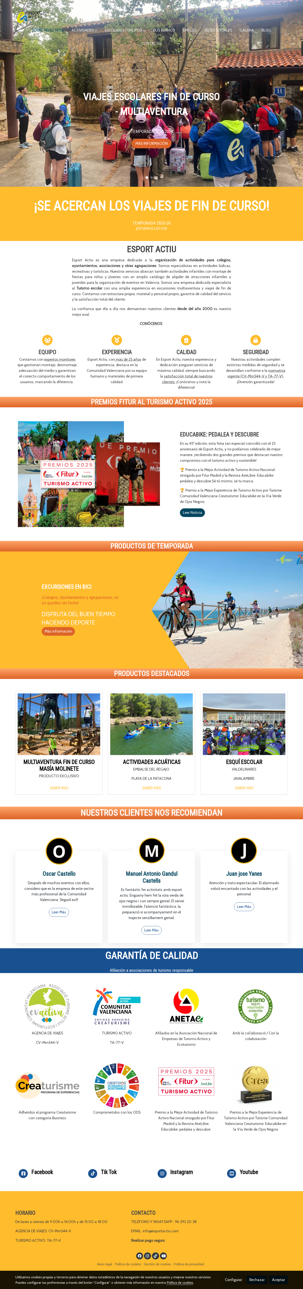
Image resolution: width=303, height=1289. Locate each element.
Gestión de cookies (157, 1264)
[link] (29, 17)
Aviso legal (104, 1264)
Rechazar (256, 1279)
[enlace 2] (244, 850)
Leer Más (59, 912)
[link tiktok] (155, 1255)
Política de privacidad (189, 1264)
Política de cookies (128, 1264)
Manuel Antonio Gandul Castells (151, 877)
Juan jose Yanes (244, 874)
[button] (84, 30)
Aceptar (278, 1279)
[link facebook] (140, 1255)
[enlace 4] (151, 850)
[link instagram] (147, 1255)
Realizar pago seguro (148, 1240)
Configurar (233, 1279)
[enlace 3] (58, 850)
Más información (58, 631)
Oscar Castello (59, 874)
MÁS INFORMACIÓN (151, 143)
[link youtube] (164, 1255)
